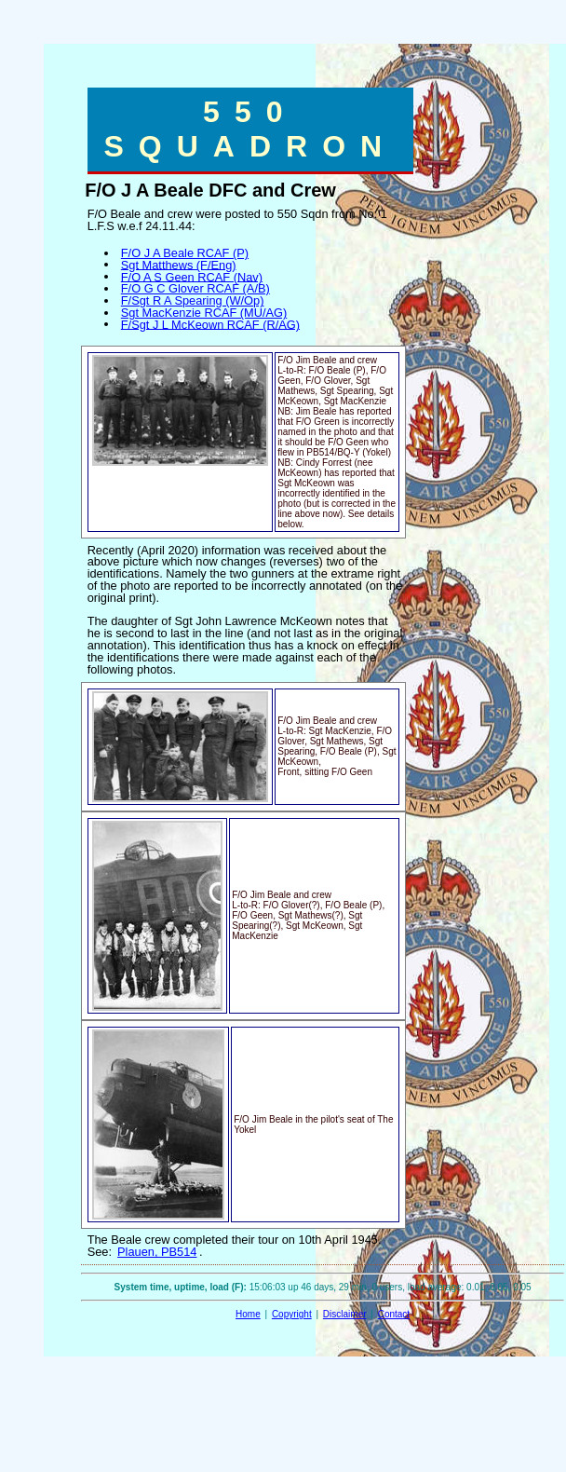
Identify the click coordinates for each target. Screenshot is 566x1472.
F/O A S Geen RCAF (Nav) (192, 276)
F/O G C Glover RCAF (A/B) (195, 288)
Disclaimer (345, 1314)
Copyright (292, 1314)
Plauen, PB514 (156, 1252)
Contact (394, 1314)
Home (248, 1314)
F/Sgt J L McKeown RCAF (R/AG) (210, 324)
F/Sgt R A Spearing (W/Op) (192, 300)
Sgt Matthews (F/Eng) (178, 264)
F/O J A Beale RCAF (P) (185, 253)
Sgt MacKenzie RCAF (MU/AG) (204, 313)
